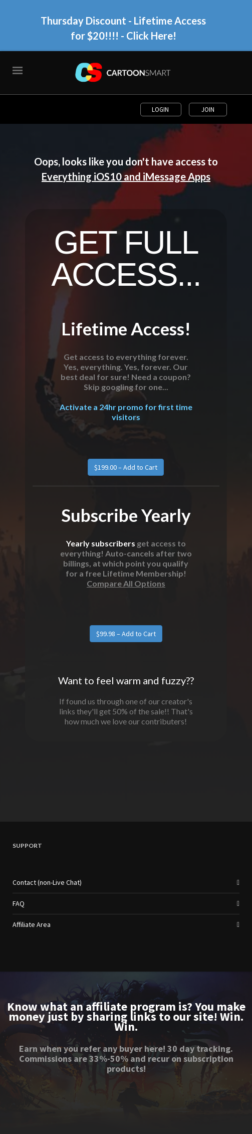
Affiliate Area (32, 924)
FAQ (19, 903)
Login (161, 109)
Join (208, 109)
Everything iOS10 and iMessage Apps (126, 176)
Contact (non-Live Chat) (47, 882)
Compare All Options (126, 583)
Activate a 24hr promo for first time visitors (126, 412)
